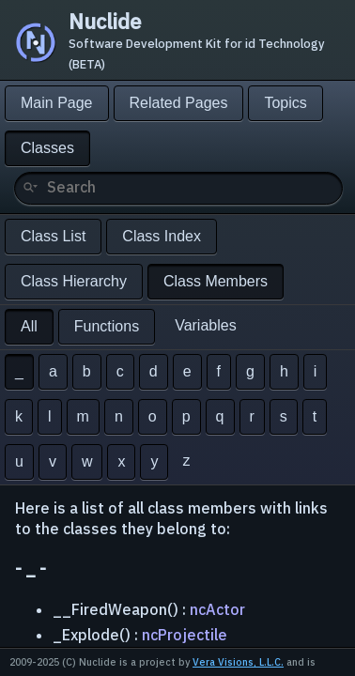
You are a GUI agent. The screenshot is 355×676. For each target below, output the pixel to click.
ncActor (217, 609)
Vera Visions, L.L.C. (238, 661)
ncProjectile (184, 634)
